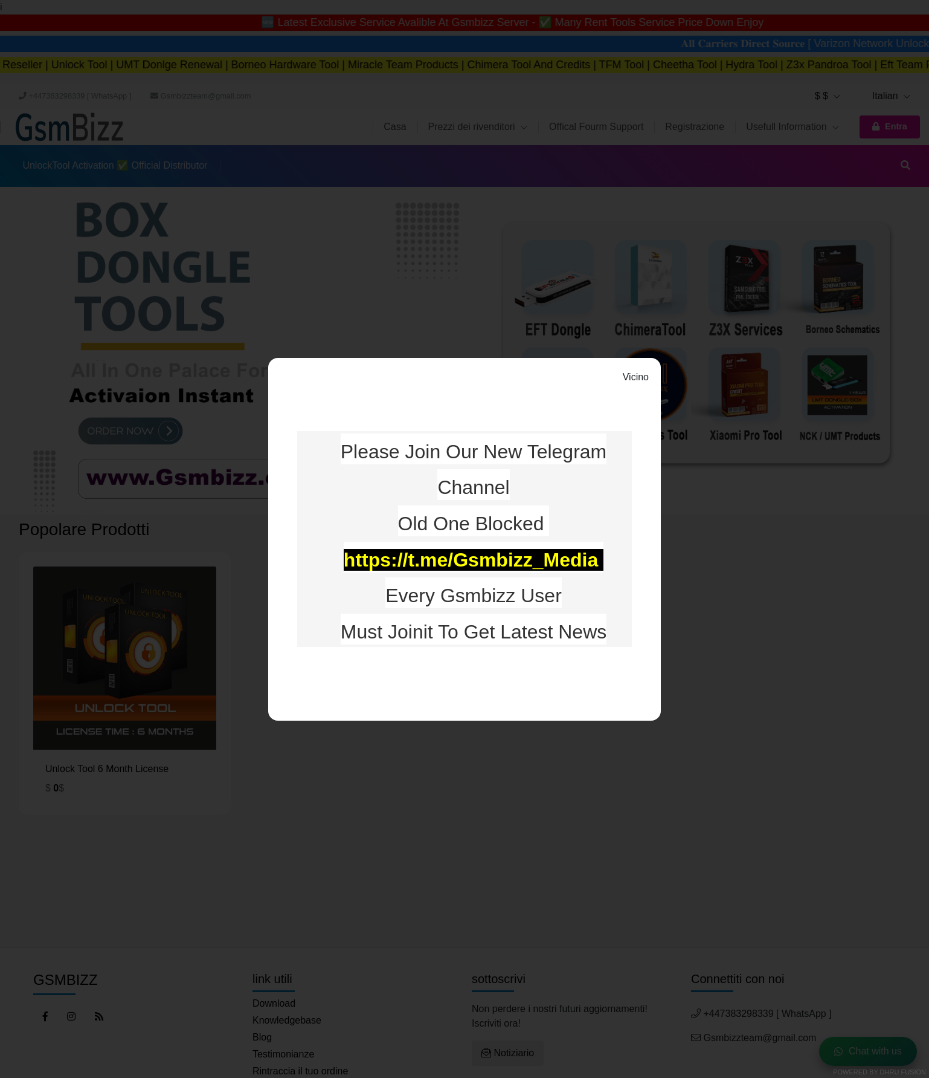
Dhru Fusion (903, 1072)
